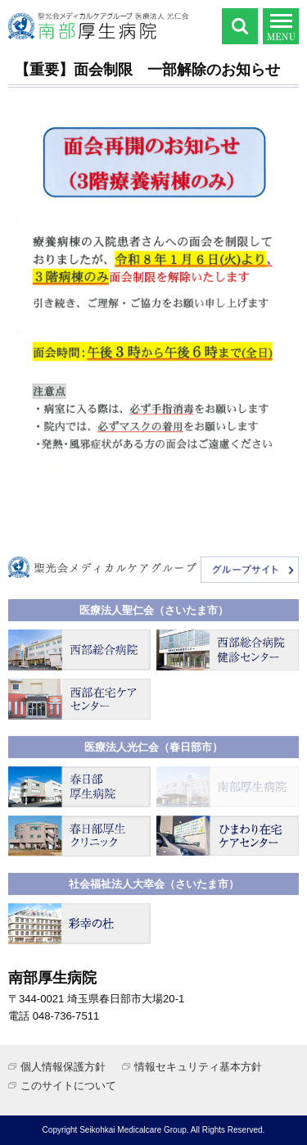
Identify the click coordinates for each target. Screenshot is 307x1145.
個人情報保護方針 (63, 1067)
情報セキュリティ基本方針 (198, 1067)
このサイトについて (68, 1085)
